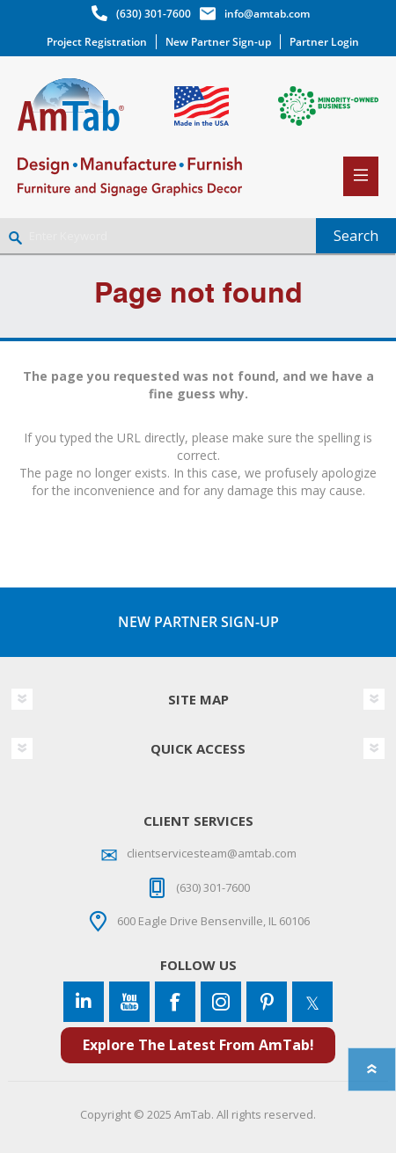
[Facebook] (175, 1002)
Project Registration (97, 41)
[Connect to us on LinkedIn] (83, 1002)
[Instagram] (221, 1002)
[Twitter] (312, 1002)
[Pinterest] (266, 1002)
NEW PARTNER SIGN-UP (198, 621)
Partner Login (324, 41)
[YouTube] (129, 1002)
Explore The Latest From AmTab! (198, 1044)
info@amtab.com (267, 13)
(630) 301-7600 (153, 13)
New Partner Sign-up (218, 41)
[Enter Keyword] (158, 235)
